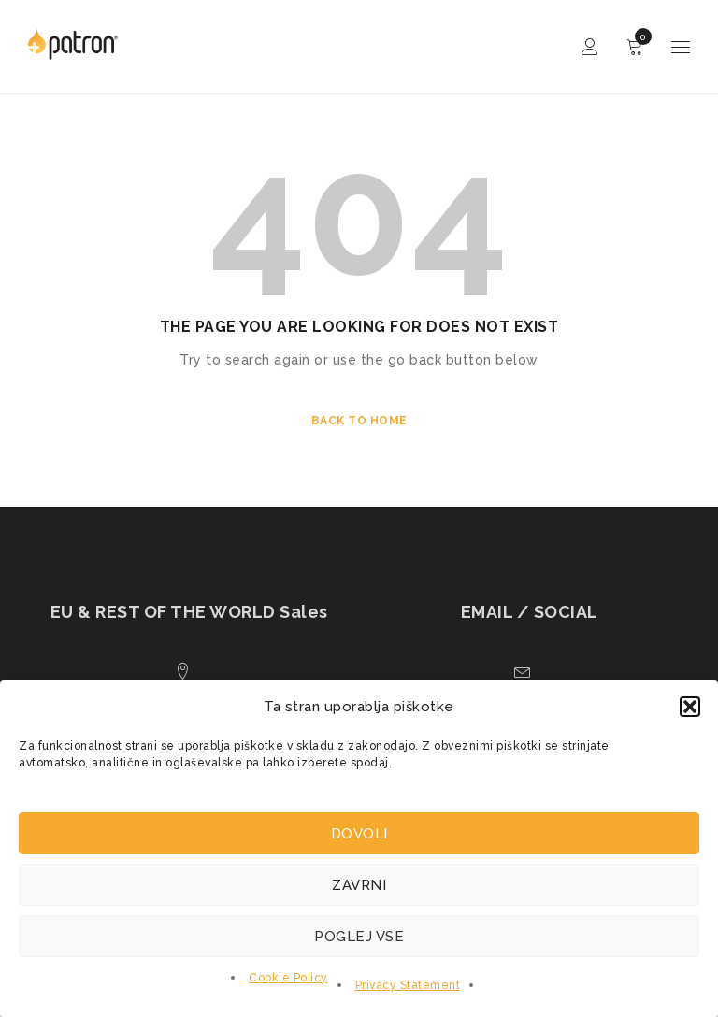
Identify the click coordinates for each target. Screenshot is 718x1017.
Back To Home (359, 420)
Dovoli (359, 833)
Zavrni (359, 885)
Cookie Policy (288, 977)
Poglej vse (359, 936)
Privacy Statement (408, 985)
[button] (690, 706)
